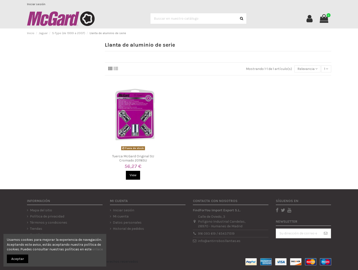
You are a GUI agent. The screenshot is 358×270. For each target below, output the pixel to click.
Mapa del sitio (41, 210)
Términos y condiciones (48, 222)
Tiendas (36, 229)
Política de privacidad (47, 216)
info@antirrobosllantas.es (219, 241)
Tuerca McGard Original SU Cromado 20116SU (133, 158)
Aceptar (17, 259)
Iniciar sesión (36, 4)
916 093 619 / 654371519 (216, 233)
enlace (97, 249)
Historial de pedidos (128, 229)
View (133, 175)
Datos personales (127, 222)
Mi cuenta (121, 216)
